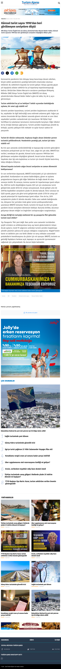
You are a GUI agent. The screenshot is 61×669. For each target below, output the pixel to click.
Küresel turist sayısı (24, 296)
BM (8, 296)
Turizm (3, 296)
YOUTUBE (56, 649)
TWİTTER (31, 649)
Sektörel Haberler (34, 586)
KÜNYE (32, 640)
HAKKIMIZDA (5, 640)
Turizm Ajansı (10, 666)
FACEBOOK (5, 649)
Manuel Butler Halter (37, 296)
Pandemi (14, 296)
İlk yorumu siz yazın (30, 312)
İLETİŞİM (57, 640)
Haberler (3, 19)
